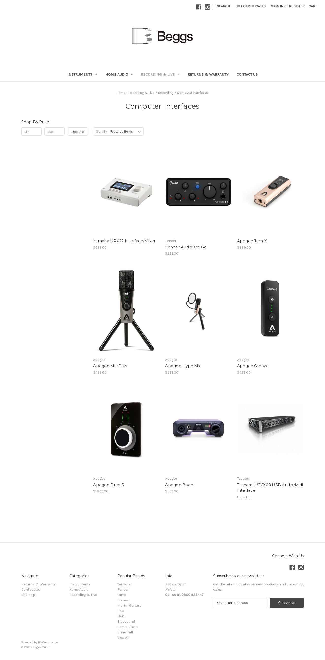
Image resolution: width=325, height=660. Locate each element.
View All (123, 637)
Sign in (277, 6)
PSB (120, 611)
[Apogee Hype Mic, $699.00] (198, 310)
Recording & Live (160, 74)
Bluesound (126, 621)
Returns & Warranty (208, 74)
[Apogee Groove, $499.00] (270, 310)
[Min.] (31, 131)
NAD (120, 616)
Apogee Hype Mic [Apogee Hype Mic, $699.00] (183, 365)
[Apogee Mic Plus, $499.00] (126, 310)
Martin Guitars (129, 605)
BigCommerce (48, 642)
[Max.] (54, 131)
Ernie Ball (125, 632)
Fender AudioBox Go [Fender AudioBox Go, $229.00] (186, 247)
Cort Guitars (127, 627)
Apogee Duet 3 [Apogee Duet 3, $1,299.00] (108, 484)
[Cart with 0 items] (313, 6)
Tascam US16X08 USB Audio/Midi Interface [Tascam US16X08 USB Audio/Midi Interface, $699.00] (270, 487)
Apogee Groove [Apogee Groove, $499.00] (253, 365)
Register (297, 6)
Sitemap (28, 595)
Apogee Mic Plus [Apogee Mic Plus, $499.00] (110, 365)
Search (223, 6)
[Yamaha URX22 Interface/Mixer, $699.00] (126, 192)
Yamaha (124, 584)
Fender (123, 589)
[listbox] (126, 131)
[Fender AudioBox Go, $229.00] (198, 192)
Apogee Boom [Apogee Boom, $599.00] (180, 484)
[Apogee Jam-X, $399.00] (270, 192)
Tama (121, 595)
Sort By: (102, 131)
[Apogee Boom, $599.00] (198, 429)
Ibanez (122, 600)
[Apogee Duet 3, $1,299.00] (126, 429)
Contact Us (247, 74)
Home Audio (119, 74)
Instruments (82, 74)
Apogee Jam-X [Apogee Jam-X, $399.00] (252, 240)
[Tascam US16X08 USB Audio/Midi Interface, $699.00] (270, 429)
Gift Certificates (250, 6)
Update (77, 132)
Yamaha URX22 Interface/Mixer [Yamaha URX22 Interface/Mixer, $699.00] (124, 240)
